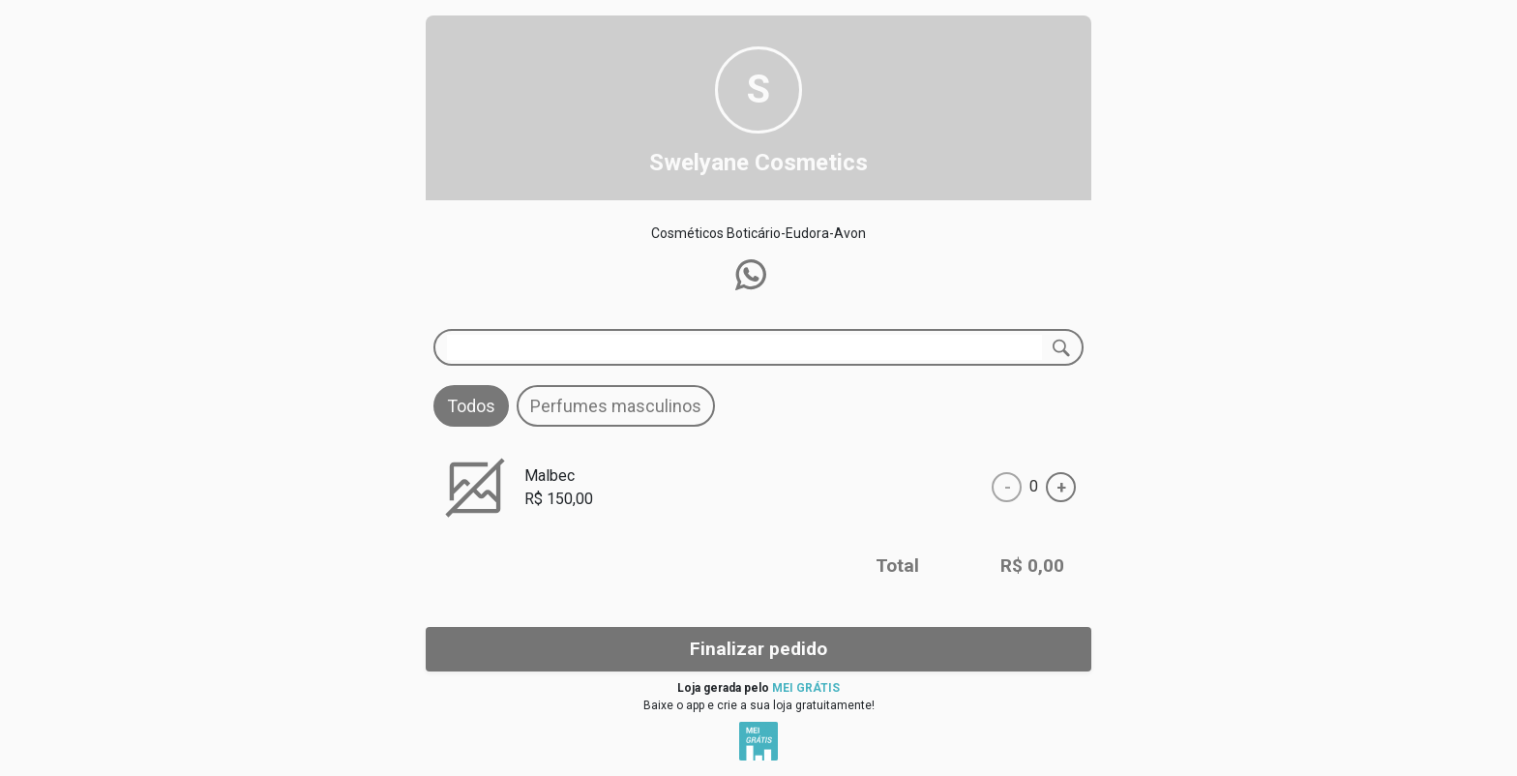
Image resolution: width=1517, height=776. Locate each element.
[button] (750, 274)
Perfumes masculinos (615, 406)
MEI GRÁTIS (806, 688)
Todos (471, 406)
